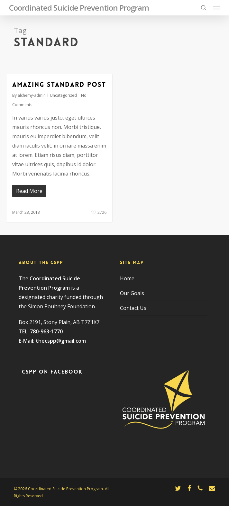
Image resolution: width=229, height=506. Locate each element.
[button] (216, 8)
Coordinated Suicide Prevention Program (79, 8)
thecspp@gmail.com (61, 340)
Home (127, 278)
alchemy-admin (32, 95)
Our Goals (132, 293)
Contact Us (133, 308)
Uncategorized (63, 95)
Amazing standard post (59, 84)
